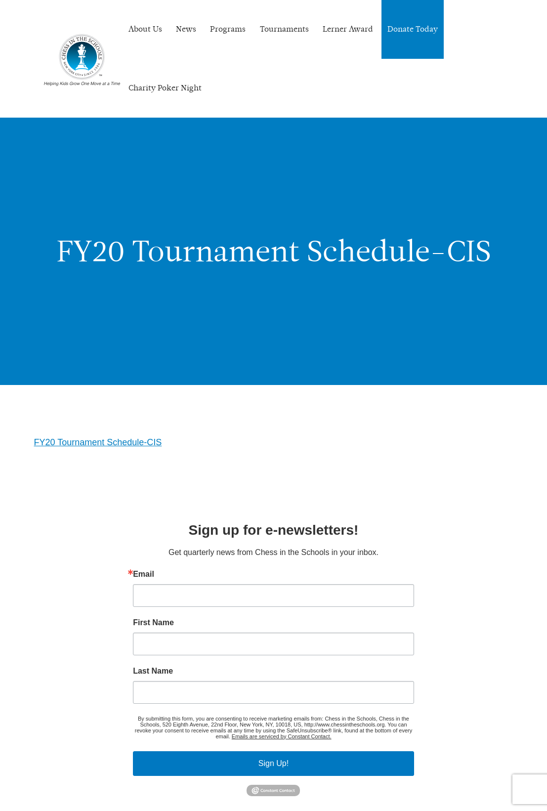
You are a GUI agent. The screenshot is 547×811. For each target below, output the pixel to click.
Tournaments (284, 29)
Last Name (153, 671)
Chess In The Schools (82, 60)
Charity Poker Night (165, 87)
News (186, 29)
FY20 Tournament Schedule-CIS (98, 442)
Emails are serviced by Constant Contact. (282, 736)
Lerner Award (348, 29)
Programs (228, 29)
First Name (153, 623)
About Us (145, 29)
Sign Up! (273, 763)
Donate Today (412, 29)
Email (143, 574)
